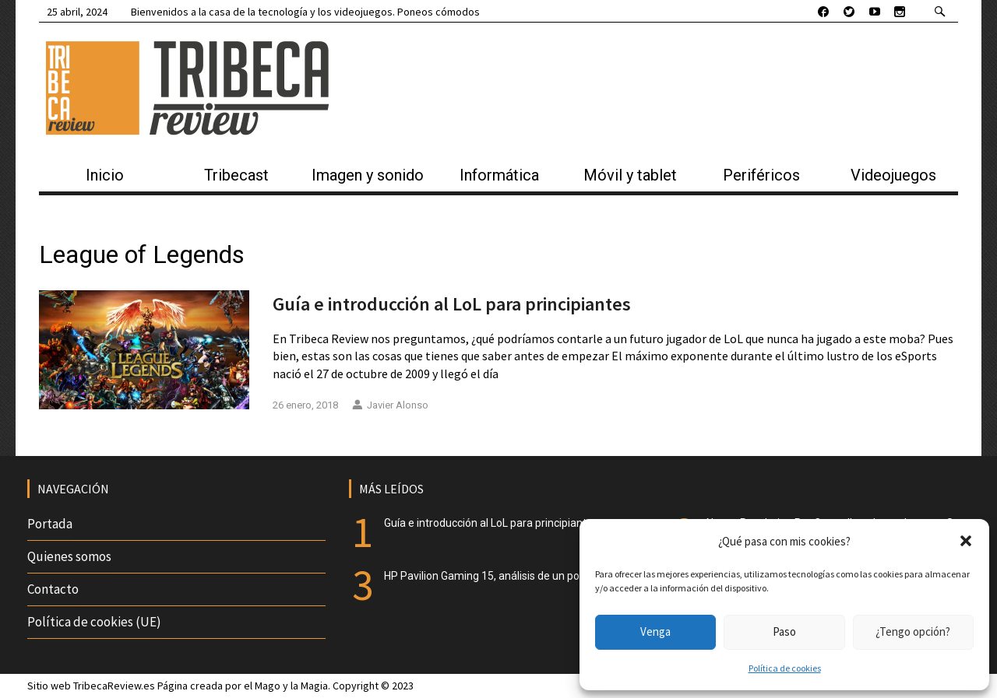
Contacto (53, 589)
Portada (49, 523)
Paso (784, 631)
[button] (966, 541)
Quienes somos (69, 556)
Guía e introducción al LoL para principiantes (452, 304)
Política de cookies (785, 668)
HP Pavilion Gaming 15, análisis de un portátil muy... (508, 576)
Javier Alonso (390, 405)
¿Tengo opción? (912, 631)
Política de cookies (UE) (94, 621)
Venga (655, 631)
